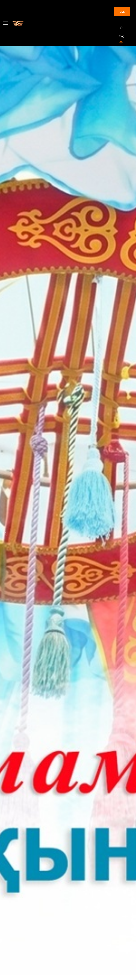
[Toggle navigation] (5, 23)
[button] (5, 533)
